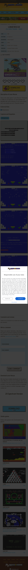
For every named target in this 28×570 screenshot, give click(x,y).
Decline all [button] (7, 298)
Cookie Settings (5, 294)
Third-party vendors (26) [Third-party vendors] (19, 285)
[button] (14, 302)
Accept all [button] (20, 298)
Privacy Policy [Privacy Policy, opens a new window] (11, 294)
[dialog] (14, 285)
